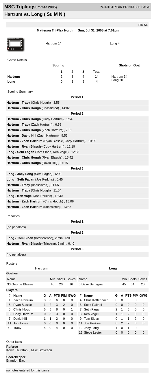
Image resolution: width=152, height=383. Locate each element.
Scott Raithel (93, 304)
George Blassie (22, 284)
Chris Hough (41, 102)
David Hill (29, 135)
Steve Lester (93, 332)
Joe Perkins (44, 179)
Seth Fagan (25, 152)
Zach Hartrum (41, 124)
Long (113, 43)
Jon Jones (20, 323)
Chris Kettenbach (96, 300)
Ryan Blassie (54, 141)
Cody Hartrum (52, 119)
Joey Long (25, 174)
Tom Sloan (43, 152)
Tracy (26, 102)
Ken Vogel (60, 152)
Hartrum (51, 43)
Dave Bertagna (92, 284)
